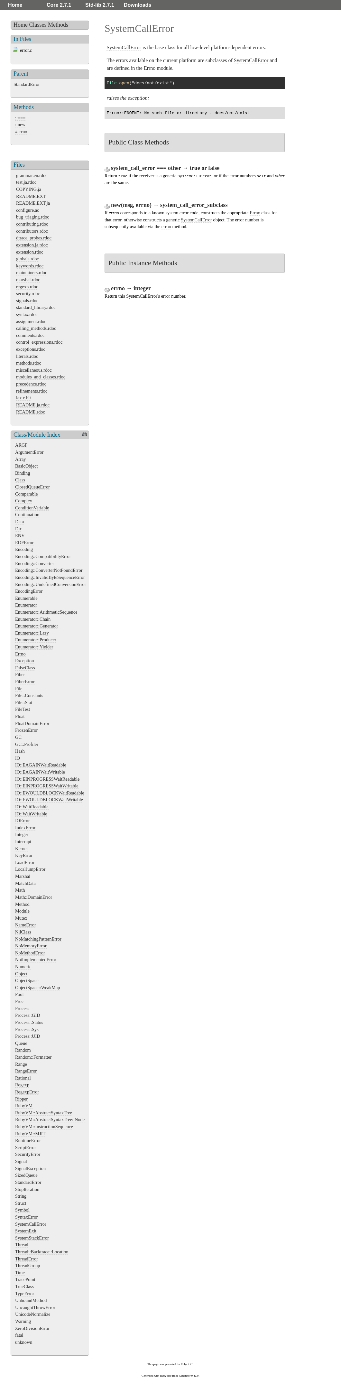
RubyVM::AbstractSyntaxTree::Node (50, 1119)
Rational (23, 1078)
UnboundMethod (31, 1300)
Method (22, 904)
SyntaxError (26, 1217)
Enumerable (26, 598)
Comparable (26, 494)
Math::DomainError (33, 897)
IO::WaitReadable (32, 806)
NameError (25, 924)
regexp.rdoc (27, 286)
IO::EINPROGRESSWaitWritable (46, 785)
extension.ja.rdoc (32, 244)
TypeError (24, 1293)
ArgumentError (29, 452)
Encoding (24, 549)
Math (20, 890)
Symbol (22, 1209)
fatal (19, 1335)
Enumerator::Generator (36, 625)
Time (20, 1272)
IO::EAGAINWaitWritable (40, 772)
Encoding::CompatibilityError (43, 556)
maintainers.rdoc (31, 272)
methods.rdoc (28, 363)
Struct (20, 1203)
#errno (21, 131)
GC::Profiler (26, 744)
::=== (20, 117)
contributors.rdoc (32, 231)
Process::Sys (27, 1029)
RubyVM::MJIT (30, 1133)
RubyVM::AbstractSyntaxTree (43, 1112)
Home (15, 5)
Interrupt (23, 841)
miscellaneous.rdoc (34, 370)
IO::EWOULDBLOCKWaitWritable (49, 799)
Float (20, 716)
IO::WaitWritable (31, 813)
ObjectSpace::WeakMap (37, 987)
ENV (20, 535)
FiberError (25, 681)
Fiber (20, 674)
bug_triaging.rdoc (32, 216)
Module (22, 911)
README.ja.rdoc (33, 404)
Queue (21, 1043)
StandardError (27, 84)
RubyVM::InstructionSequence (44, 1126)
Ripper (21, 1098)
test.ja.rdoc (26, 182)
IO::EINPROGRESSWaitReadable (47, 779)
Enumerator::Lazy (32, 633)
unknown (23, 1342)
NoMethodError (30, 952)
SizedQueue (26, 1175)
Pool (19, 994)
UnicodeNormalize (32, 1314)
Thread (21, 1244)
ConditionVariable (32, 507)
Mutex (21, 918)
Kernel (21, 848)
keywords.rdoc (29, 265)
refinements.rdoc (31, 391)
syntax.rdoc (27, 314)
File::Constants (29, 695)
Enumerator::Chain (33, 619)
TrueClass (24, 1286)
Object (21, 973)
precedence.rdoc (31, 383)
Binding (22, 473)
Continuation (27, 514)
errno (166, 226)
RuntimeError (28, 1140)
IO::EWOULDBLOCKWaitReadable (49, 792)
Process (22, 1008)
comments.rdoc (30, 335)
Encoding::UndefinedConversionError (50, 584)
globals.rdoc (27, 258)
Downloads (137, 5)
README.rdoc (30, 411)
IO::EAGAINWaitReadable (40, 764)
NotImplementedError (35, 959)
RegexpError (27, 1091)
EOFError (24, 542)
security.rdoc (28, 293)
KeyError (23, 855)
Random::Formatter (33, 1057)
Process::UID (27, 1036)
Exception (24, 660)
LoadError (24, 862)
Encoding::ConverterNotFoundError (48, 570)
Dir (18, 528)
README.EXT (31, 196)
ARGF (21, 445)
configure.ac (27, 210)
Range (21, 1064)
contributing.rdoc (32, 224)
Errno (20, 653)
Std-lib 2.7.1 (99, 5)
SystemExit (25, 1230)
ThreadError (26, 1258)
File (18, 688)
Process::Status (29, 1022)
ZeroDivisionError (32, 1328)
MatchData (25, 883)
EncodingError (29, 591)
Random (23, 1050)
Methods (58, 25)
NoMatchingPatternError (38, 939)
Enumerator (26, 605)
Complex (23, 500)
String (20, 1196)
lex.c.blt (23, 397)
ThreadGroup (27, 1265)
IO (17, 758)
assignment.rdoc (31, 321)
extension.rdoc (29, 252)
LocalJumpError (30, 869)
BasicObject (26, 466)
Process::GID (27, 1015)
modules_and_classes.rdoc (40, 376)
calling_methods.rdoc (36, 328)
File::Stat (23, 702)
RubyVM (23, 1105)
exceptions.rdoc (30, 349)
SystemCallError (30, 1224)
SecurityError (27, 1154)
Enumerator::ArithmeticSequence (46, 612)
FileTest (22, 709)
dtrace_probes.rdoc (33, 237)
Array (20, 459)
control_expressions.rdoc (39, 342)
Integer (21, 834)
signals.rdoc (27, 300)
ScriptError (25, 1147)
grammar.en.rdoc (32, 175)
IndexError (25, 827)
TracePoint (25, 1279)
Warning (23, 1321)
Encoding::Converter (34, 563)
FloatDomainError (32, 723)
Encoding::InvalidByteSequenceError (50, 577)
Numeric (23, 966)
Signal (21, 1161)
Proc (19, 1001)
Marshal (22, 876)
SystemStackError (32, 1237)
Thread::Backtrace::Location (41, 1251)
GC (18, 737)
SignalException (30, 1168)
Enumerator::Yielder (34, 646)
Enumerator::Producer (35, 639)
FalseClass (25, 667)
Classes (38, 25)
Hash (20, 751)
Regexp (22, 1084)
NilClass (23, 931)
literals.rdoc (27, 356)
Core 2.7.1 (59, 5)
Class (20, 479)
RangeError (26, 1070)
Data (19, 521)
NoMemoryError (31, 945)
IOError (22, 820)
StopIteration (27, 1189)
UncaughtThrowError (35, 1307)
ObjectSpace (27, 980)
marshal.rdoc (28, 279)
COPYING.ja (28, 189)
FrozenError (26, 730)
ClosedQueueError (32, 486)
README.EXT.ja (33, 203)
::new (20, 124)
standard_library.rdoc (36, 307)
